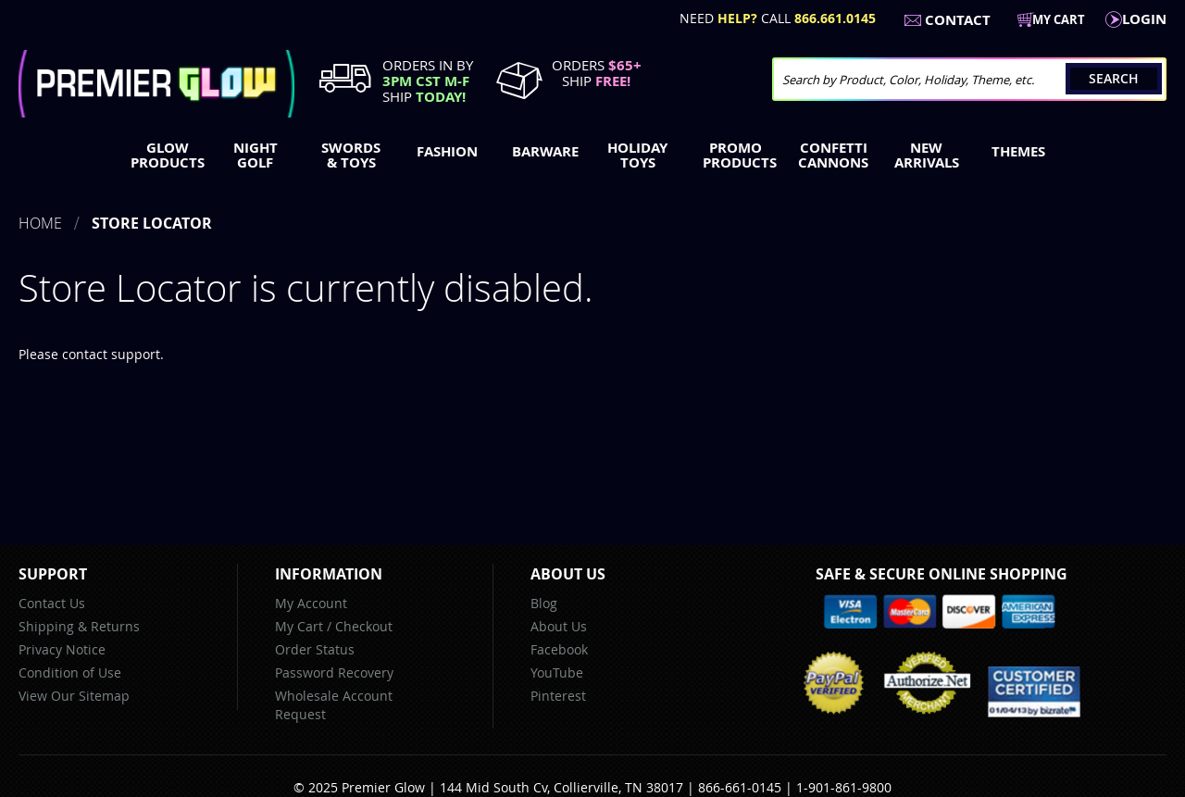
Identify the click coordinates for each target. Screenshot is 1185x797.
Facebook (559, 649)
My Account (311, 603)
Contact (958, 20)
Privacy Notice (62, 649)
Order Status (315, 649)
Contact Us (52, 603)
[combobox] (969, 79)
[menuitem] (163, 155)
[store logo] (156, 84)
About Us (558, 626)
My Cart (299, 626)
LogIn (1144, 19)
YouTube (556, 672)
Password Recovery (334, 672)
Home (40, 223)
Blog (543, 603)
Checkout (364, 626)
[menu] (592, 157)
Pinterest (558, 695)
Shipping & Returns (79, 626)
